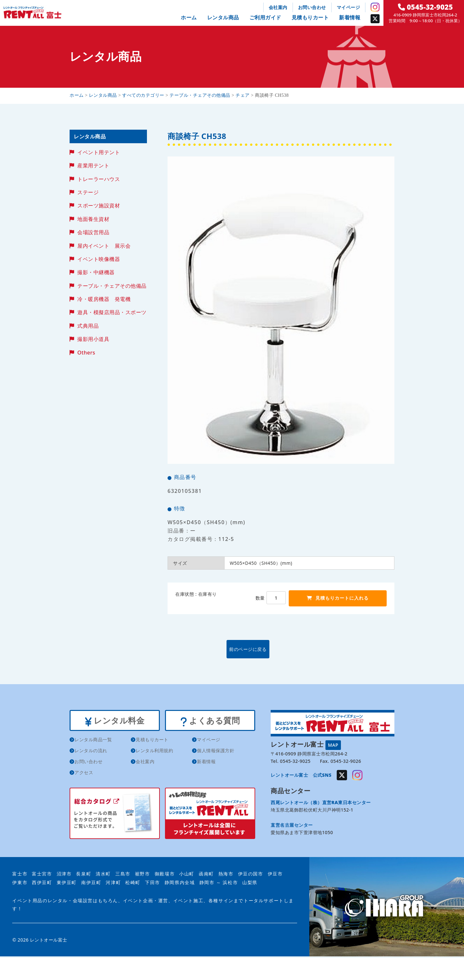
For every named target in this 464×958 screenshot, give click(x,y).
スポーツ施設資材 (98, 205)
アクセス (83, 774)
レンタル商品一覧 (93, 741)
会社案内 (278, 7)
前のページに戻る (280, 649)
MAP (333, 744)
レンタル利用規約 (154, 752)
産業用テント (93, 165)
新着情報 (349, 17)
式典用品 (88, 325)
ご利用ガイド (265, 17)
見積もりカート (310, 17)
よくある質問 (210, 721)
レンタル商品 (223, 17)
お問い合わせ (312, 7)
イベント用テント (98, 152)
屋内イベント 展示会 (103, 245)
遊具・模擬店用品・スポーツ (112, 312)
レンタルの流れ (90, 752)
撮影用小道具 (93, 339)
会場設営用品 (93, 232)
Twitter (375, 18)
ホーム (189, 17)
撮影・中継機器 (96, 272)
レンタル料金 (115, 721)
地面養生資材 (93, 219)
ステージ (88, 192)
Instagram (375, 7)
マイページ (348, 7)
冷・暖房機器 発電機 (103, 299)
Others (86, 352)
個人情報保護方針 (215, 752)
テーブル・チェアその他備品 (112, 285)
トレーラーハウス (98, 179)
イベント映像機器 (98, 259)
